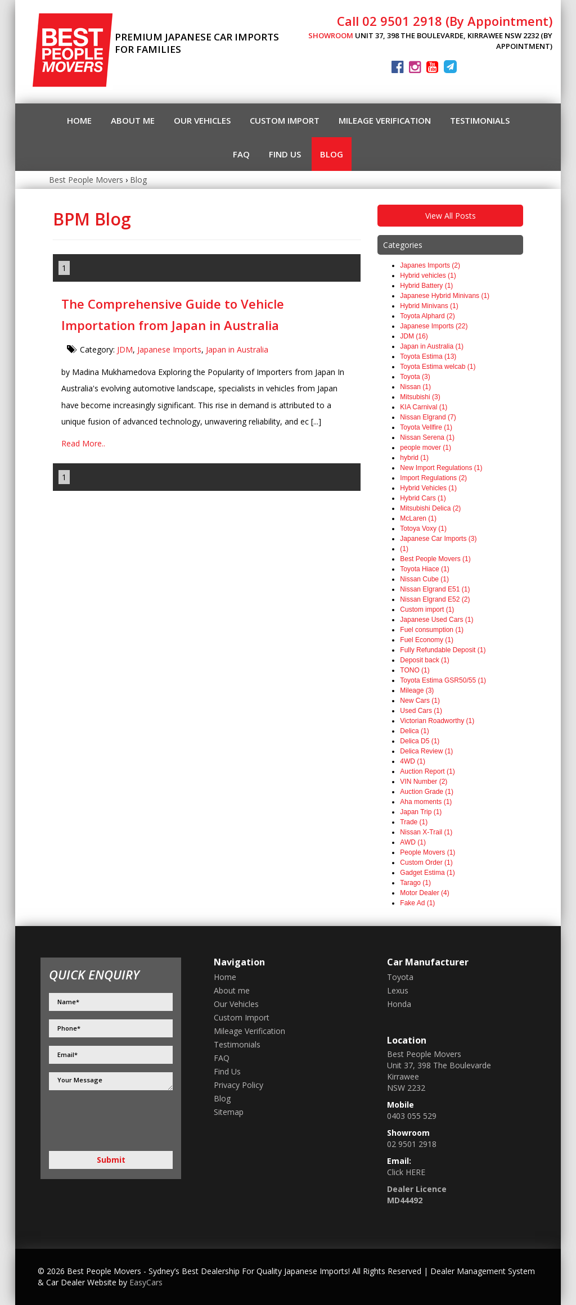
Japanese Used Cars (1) (436, 620)
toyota (400, 977)
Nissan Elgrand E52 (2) (435, 599)
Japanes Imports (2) (430, 265)
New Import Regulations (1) (441, 468)
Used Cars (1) (421, 711)
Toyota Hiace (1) (424, 569)
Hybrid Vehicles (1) (428, 488)
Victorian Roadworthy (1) (437, 721)
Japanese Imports (169, 349)
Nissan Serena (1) (427, 437)
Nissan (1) (415, 387)
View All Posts (450, 215)
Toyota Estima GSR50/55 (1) (443, 680)
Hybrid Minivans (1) (429, 306)
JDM (125, 349)
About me (133, 120)
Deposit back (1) (424, 660)
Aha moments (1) (426, 802)
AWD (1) (413, 842)
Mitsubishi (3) (420, 397)
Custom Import (285, 120)
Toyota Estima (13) (428, 356)
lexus (397, 990)
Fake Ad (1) (417, 903)
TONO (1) (414, 670)
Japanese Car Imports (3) (438, 539)
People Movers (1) (427, 852)
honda (399, 1004)
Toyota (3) (415, 377)
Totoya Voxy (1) (423, 528)
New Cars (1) (420, 701)
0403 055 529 (411, 1115)
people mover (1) (425, 447)
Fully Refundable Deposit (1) (442, 650)
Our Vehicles (202, 120)
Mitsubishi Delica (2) (430, 508)
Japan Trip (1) (421, 812)
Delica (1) (414, 731)
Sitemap (229, 1112)
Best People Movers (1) (435, 559)
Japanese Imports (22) (433, 326)
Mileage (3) (417, 690)
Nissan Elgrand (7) (428, 417)
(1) (404, 549)
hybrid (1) (414, 458)
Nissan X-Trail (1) (426, 832)
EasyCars (146, 1282)
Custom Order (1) (426, 862)
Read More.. (83, 443)
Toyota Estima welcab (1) (437, 367)
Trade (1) (414, 822)
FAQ (241, 154)
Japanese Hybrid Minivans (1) (444, 296)
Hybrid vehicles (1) (428, 275)
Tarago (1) (415, 883)
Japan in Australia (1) (432, 346)
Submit (111, 1159)
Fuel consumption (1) (432, 630)
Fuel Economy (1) (426, 640)
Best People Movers (86, 179)
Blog (331, 154)
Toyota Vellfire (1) (426, 427)
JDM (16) (414, 336)
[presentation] (95, 1120)
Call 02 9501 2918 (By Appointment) (444, 20)
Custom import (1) (427, 609)
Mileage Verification (385, 120)
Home (79, 120)
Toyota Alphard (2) (427, 316)
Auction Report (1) (427, 771)
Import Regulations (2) (433, 478)
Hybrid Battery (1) (426, 286)
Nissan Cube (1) (424, 579)
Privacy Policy (238, 1085)
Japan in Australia (237, 349)
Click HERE (406, 1172)
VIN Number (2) (423, 781)
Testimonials (480, 120)
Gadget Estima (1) (427, 873)
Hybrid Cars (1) (423, 498)
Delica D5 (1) (419, 741)
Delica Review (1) (426, 751)
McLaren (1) (418, 518)
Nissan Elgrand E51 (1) (435, 589)
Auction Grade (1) (426, 792)
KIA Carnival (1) (423, 407)
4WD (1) (412, 761)
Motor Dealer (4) (424, 893)
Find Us (285, 154)
